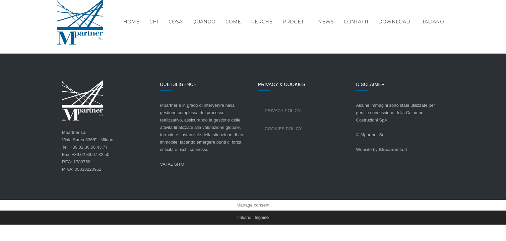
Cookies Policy (283, 128)
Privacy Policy (283, 110)
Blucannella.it (393, 149)
